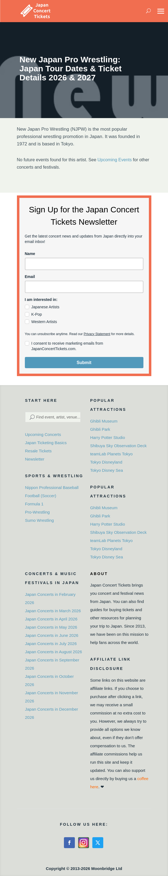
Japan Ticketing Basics (46, 442)
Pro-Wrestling (37, 512)
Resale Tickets (38, 451)
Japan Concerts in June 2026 (51, 635)
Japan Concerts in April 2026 (51, 619)
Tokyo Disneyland (106, 462)
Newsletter (35, 459)
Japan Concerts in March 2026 (53, 610)
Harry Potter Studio (107, 437)
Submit (83, 362)
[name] (84, 264)
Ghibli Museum (103, 421)
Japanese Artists (45, 307)
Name (30, 253)
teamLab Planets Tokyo (111, 454)
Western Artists (44, 322)
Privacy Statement (97, 334)
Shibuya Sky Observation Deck (118, 445)
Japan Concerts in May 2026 (51, 627)
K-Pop (36, 314)
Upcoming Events (115, 159)
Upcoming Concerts (43, 434)
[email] (84, 287)
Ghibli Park (100, 429)
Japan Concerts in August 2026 (53, 651)
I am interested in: (41, 299)
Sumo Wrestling (39, 520)
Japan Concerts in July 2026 (51, 643)
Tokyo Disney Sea (106, 470)
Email (30, 276)
